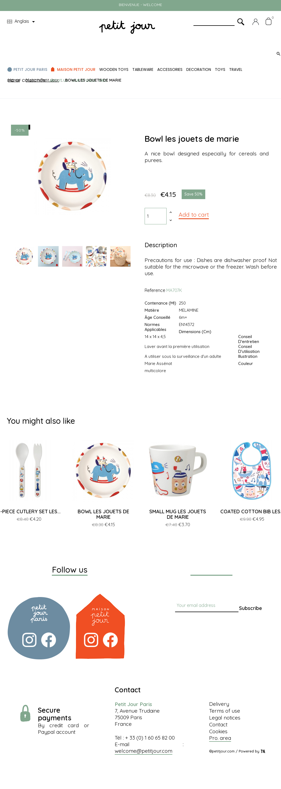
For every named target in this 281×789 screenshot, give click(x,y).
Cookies (218, 731)
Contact (218, 724)
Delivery (219, 704)
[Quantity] (156, 216)
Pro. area (220, 738)
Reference (155, 290)
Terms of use (224, 710)
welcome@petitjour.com (143, 751)
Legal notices (224, 717)
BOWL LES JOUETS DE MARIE (103, 514)
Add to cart (194, 214)
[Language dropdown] (22, 21)
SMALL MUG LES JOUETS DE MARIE (177, 514)
